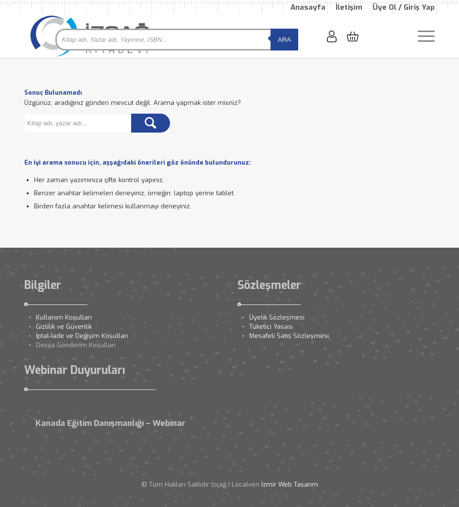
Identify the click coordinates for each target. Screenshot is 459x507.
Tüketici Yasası (271, 326)
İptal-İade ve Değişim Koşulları (82, 336)
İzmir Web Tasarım (289, 484)
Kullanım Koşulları (64, 317)
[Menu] (421, 36)
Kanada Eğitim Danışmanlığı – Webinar (110, 423)
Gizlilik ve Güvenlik (64, 326)
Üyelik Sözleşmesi (277, 317)
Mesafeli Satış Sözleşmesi (289, 336)
